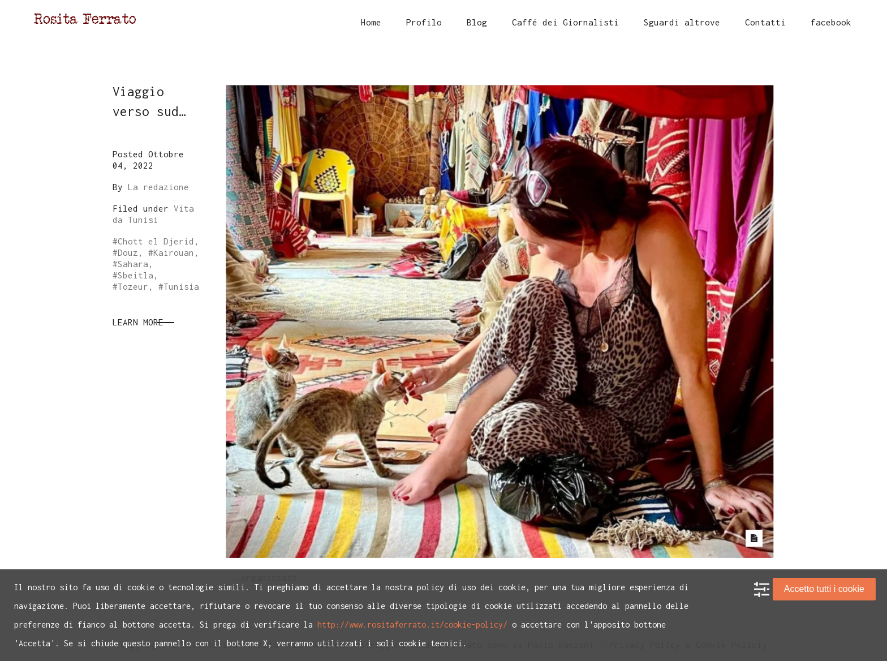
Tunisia (181, 286)
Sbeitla (135, 275)
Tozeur (133, 286)
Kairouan (173, 252)
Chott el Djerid (156, 241)
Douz (128, 252)
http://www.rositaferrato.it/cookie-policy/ (412, 624)
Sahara (133, 264)
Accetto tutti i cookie (824, 589)
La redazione (158, 187)
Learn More (138, 322)
